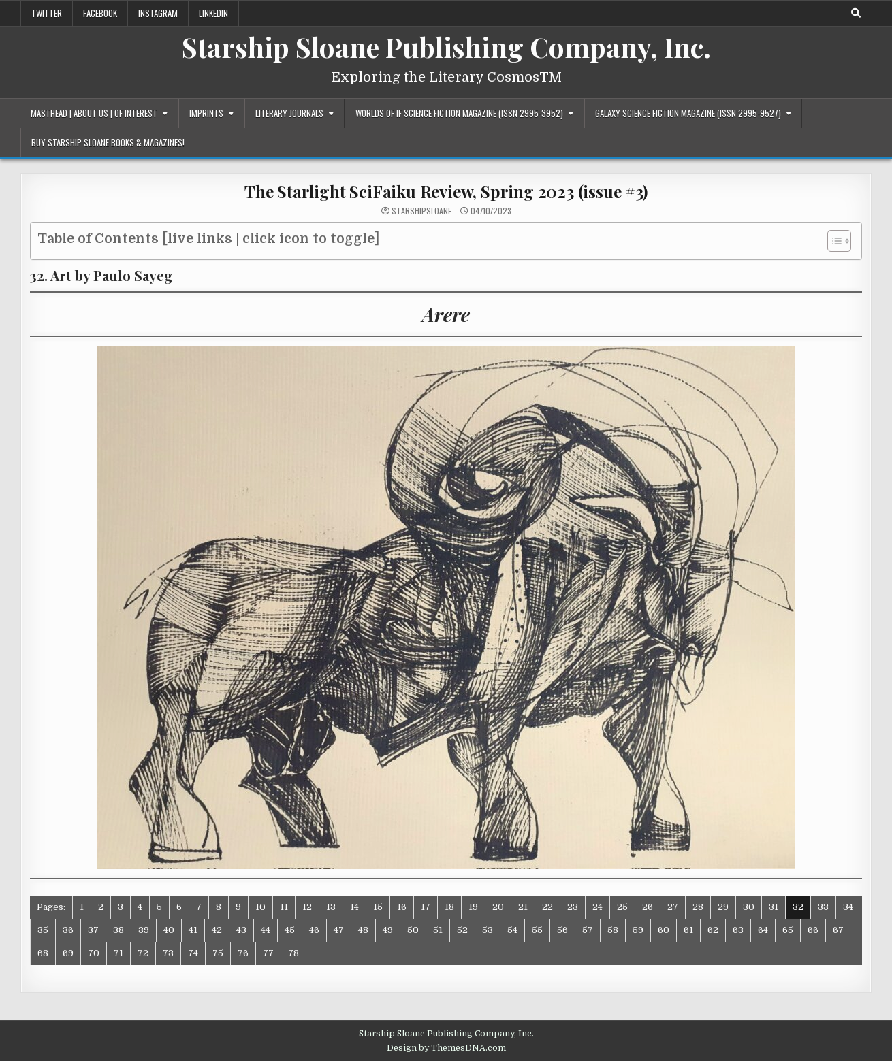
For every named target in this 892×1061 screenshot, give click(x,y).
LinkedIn (213, 13)
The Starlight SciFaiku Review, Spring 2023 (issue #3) (445, 191)
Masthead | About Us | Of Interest (94, 113)
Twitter (46, 13)
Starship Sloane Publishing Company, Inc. (446, 47)
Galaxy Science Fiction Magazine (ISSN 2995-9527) (688, 113)
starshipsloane (421, 211)
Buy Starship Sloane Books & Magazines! (108, 142)
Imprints (206, 113)
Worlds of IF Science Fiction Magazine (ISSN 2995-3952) (459, 113)
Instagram (158, 13)
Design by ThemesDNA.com (446, 1048)
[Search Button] (856, 13)
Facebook (100, 13)
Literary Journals (289, 113)
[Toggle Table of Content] (832, 240)
